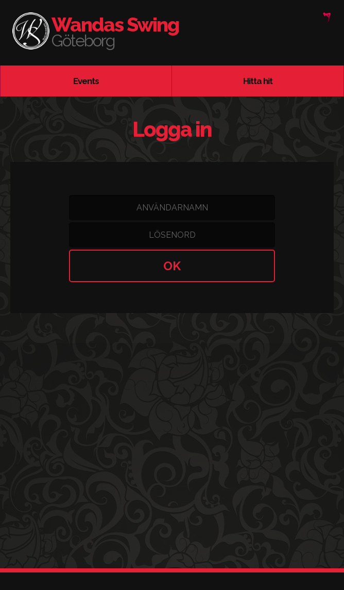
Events (86, 81)
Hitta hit (257, 81)
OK (172, 265)
